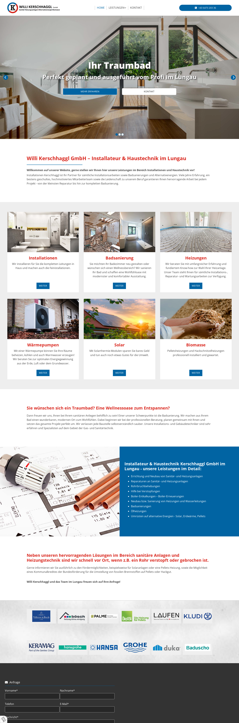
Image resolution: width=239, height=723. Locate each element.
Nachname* (67, 690)
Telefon (9, 704)
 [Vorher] (5, 77)
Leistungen (116, 7)
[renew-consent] (3, 719)
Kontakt (136, 7)
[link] (117, 8)
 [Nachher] (233, 77)
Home (101, 7)
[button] (205, 8)
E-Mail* (64, 704)
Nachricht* (11, 717)
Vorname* (11, 690)
